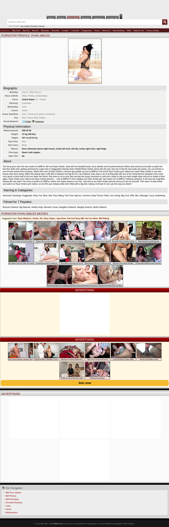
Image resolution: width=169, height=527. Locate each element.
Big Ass (78, 195)
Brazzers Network (10, 207)
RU (41, 218)
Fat (40, 195)
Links (8, 506)
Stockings (16, 195)
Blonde (35, 31)
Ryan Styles (49, 218)
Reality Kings (37, 207)
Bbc (137, 195)
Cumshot (75, 31)
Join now (84, 383)
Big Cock (16, 31)
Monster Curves (51, 207)
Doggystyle (87, 31)
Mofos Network (99, 207)
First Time (69, 195)
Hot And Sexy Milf (75, 218)
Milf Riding (104, 218)
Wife (132, 195)
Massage (144, 195)
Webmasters (12, 512)
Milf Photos (11, 496)
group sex (41, 26)
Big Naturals (24, 207)
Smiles (35, 218)
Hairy (35, 195)
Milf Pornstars (12, 499)
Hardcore (106, 31)
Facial (97, 31)
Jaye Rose (61, 218)
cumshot (27, 26)
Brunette (55, 31)
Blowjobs (45, 31)
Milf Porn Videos (13, 492)
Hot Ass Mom (91, 218)
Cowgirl (65, 31)
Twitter (28, 121)
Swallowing (160, 195)
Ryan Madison (24, 218)
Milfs (129, 31)
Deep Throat (96, 195)
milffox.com (57, 524)
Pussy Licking (152, 31)
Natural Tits (139, 31)
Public (106, 195)
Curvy (151, 195)
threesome (34, 26)
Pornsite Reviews (14, 502)
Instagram (39, 121)
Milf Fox (84, 7)
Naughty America (84, 207)
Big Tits (26, 31)
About (8, 509)
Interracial (7, 195)
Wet (50, 195)
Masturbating (118, 31)
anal (22, 26)
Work (45, 195)
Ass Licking (115, 195)
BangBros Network (67, 207)
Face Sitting (58, 195)
